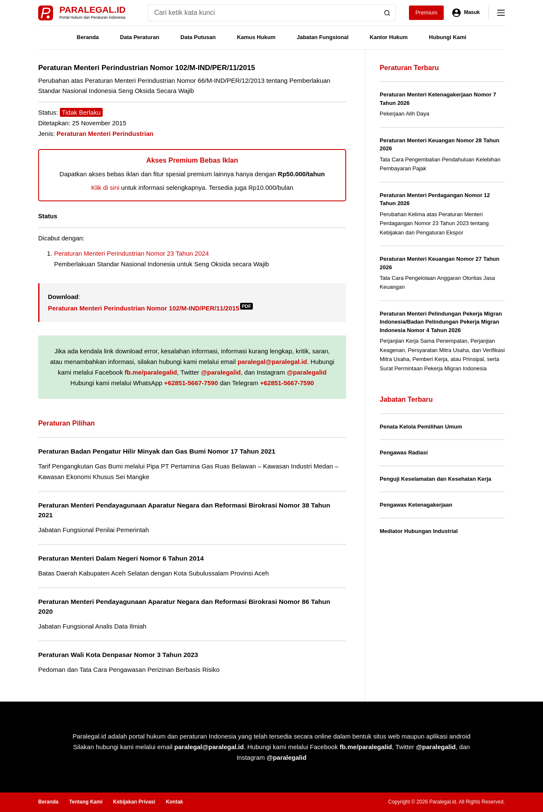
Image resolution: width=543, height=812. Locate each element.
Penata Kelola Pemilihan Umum (421, 426)
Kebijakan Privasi (134, 802)
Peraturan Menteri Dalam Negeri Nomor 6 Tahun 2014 (121, 558)
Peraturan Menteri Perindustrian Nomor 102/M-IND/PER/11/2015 (150, 308)
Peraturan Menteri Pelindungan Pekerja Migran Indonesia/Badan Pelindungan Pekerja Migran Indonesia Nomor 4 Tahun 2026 (441, 321)
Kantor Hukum (389, 37)
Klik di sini (105, 187)
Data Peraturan (139, 37)
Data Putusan (198, 37)
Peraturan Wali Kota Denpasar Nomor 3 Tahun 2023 (118, 654)
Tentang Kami (85, 802)
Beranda (88, 37)
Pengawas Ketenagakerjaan (416, 505)
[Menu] (501, 13)
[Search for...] (263, 12)
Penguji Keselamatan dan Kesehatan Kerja (435, 479)
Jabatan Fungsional (322, 37)
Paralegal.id (92, 9)
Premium (426, 12)
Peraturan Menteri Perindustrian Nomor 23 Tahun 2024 (131, 253)
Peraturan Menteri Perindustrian (104, 133)
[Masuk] (466, 12)
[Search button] (387, 12)
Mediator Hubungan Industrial (419, 531)
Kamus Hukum (256, 37)
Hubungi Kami (447, 37)
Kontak (174, 802)
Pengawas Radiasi (404, 452)
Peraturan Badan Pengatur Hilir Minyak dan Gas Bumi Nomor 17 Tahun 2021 (156, 451)
